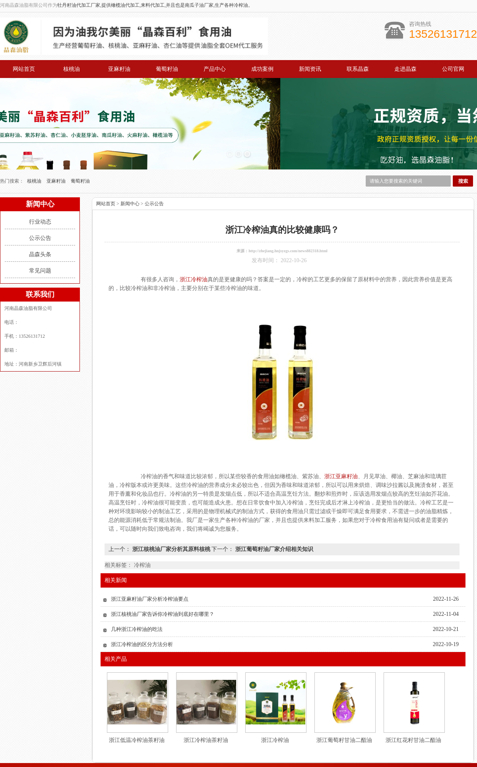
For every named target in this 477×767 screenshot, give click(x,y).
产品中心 (215, 69)
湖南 (270, 760)
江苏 (227, 760)
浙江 (259, 760)
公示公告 (40, 199)
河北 (292, 760)
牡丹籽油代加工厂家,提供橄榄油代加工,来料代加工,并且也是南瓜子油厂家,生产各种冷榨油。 (155, 5)
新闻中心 (130, 164)
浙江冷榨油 (275, 701)
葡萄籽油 (167, 69)
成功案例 (262, 69)
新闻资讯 (310, 69)
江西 (281, 760)
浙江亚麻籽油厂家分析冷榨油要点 (149, 560)
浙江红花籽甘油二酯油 (413, 701)
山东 (249, 760)
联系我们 (360, 737)
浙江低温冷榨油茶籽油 (137, 701)
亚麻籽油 (119, 69)
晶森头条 (40, 215)
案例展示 (262, 737)
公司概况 (311, 737)
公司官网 (453, 69)
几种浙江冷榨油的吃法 (137, 590)
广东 (216, 760)
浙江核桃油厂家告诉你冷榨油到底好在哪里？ (162, 575)
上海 (238, 760)
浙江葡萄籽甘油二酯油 (344, 701)
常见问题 (40, 231)
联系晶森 (358, 69)
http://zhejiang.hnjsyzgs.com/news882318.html (288, 211)
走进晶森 (405, 69)
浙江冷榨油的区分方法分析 (142, 605)
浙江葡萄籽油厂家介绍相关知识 (273, 510)
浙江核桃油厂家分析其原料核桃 (171, 510)
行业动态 (40, 182)
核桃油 (71, 69)
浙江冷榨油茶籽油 (206, 701)
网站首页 (24, 69)
